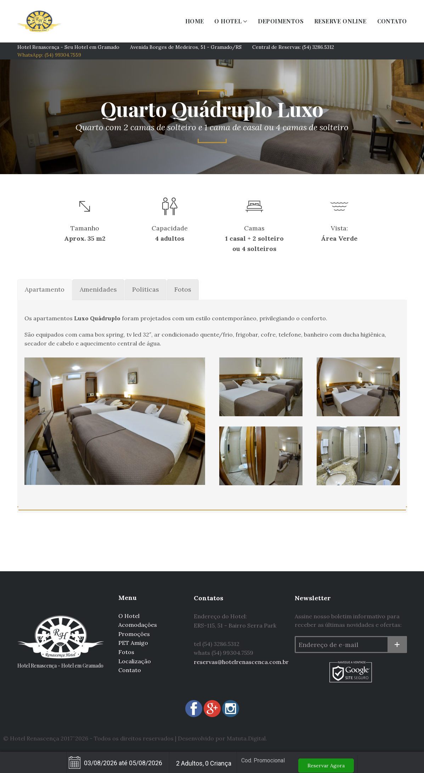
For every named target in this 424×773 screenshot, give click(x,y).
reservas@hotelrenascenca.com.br (241, 661)
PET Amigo (133, 642)
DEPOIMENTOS (281, 21)
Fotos (126, 651)
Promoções (134, 633)
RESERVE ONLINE (340, 21)
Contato (129, 670)
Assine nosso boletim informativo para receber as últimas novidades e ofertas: (348, 620)
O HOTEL (228, 21)
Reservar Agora (326, 765)
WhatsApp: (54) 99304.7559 (49, 55)
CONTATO (392, 21)
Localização (134, 661)
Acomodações (137, 624)
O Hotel (129, 615)
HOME (194, 21)
